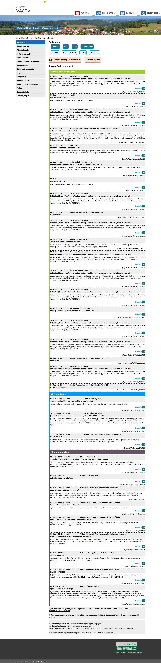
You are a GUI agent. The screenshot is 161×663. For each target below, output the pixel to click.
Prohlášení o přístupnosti (25, 662)
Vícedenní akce (58, 394)
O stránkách (40, 662)
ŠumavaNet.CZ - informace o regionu (129, 653)
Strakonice (94, 52)
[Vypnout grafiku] (136, 2)
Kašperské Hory (69, 52)
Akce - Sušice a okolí (61, 66)
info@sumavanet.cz (105, 633)
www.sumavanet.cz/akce (81, 626)
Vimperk (55, 52)
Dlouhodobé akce (60, 452)
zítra (75, 46)
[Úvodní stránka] (132, 2)
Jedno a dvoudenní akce (63, 71)
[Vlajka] (61, 1)
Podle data (54, 42)
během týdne (87, 46)
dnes (66, 46)
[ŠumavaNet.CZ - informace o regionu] (126, 650)
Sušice (83, 52)
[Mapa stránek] (139, 2)
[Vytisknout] (143, 2)
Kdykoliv (55, 46)
